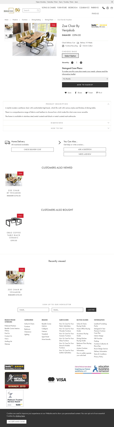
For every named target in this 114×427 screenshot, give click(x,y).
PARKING (95, 7)
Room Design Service (101, 348)
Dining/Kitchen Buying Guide (82, 339)
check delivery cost (32, 149)
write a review (85, 154)
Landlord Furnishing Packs (100, 325)
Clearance (27, 332)
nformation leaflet (68, 74)
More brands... (46, 339)
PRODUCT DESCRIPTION (57, 104)
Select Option (70, 56)
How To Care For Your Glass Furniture (66, 339)
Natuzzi (44, 331)
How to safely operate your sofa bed (84, 354)
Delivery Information (100, 351)
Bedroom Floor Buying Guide (84, 344)
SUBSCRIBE (91, 310)
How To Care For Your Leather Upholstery (66, 351)
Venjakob (45, 334)
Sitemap (7, 344)
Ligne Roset (45, 336)
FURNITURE (62, 7)
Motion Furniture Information (82, 349)
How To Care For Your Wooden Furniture (66, 329)
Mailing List (8, 341)
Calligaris (45, 328)
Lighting (26, 334)
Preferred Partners (10, 326)
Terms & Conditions (100, 354)
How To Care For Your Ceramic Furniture (66, 334)
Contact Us (8, 336)
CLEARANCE (84, 7)
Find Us (7, 333)
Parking (96, 341)
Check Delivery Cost (68, 43)
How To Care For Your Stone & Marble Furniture (66, 345)
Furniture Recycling (70, 46)
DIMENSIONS (57, 123)
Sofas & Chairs (29, 324)
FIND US (95, 13)
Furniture (27, 326)
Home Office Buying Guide (83, 329)
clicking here (20, 416)
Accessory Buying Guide (82, 334)
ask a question (85, 149)
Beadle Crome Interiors (46, 325)
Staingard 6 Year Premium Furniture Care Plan (99, 330)
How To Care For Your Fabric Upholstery (66, 325)
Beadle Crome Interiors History (12, 329)
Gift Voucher (98, 338)
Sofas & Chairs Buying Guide (82, 325)
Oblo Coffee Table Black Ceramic (14, 235)
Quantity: (65, 62)
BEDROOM (73, 7)
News (6, 338)
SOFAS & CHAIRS (49, 7)
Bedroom (27, 329)
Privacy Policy (98, 356)
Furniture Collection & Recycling (101, 345)
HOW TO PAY (57, 128)
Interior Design (98, 336)
